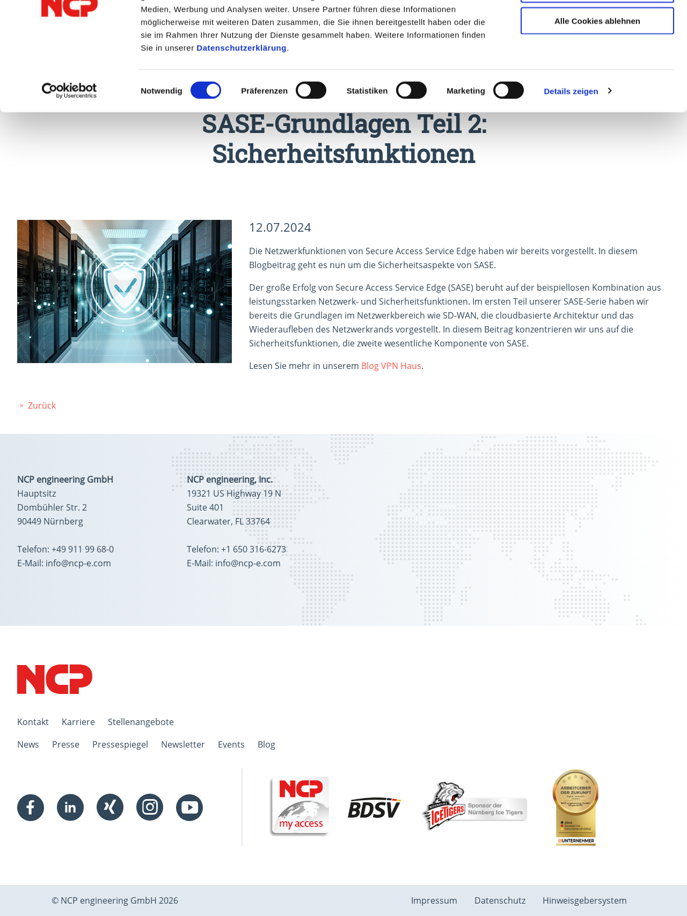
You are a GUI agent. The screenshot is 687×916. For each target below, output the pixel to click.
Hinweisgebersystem (585, 900)
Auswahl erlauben (597, 58)
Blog (266, 744)
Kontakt (33, 722)
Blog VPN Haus (391, 366)
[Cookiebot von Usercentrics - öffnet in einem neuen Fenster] (69, 160)
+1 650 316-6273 (253, 549)
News (28, 744)
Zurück (36, 405)
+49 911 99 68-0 (83, 549)
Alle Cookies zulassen (597, 26)
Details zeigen (571, 159)
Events (231, 744)
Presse (65, 744)
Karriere (78, 722)
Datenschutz (499, 900)
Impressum (434, 900)
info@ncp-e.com (78, 563)
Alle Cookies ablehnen (597, 89)
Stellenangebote (141, 722)
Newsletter (183, 744)
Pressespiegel (120, 744)
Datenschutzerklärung (241, 116)
